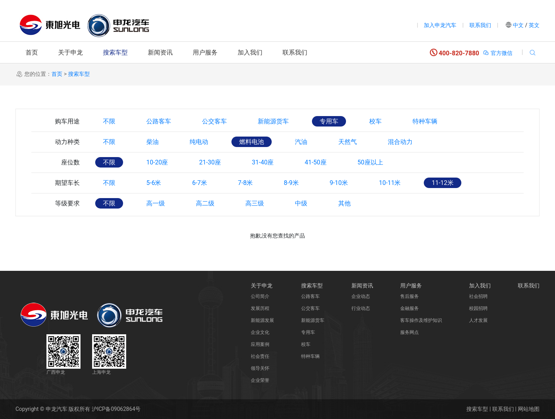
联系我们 (480, 25)
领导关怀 (260, 368)
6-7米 (199, 182)
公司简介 (260, 296)
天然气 (347, 141)
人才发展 (478, 320)
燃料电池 (251, 141)
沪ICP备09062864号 (116, 409)
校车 (375, 121)
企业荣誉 (260, 380)
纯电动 (199, 141)
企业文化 (260, 332)
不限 (109, 121)
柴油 (152, 141)
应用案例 (260, 344)
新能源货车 (273, 121)
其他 (344, 203)
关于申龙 (70, 52)
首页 (32, 52)
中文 (518, 25)
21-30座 (210, 162)
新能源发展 (262, 320)
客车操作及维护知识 (421, 320)
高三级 (254, 203)
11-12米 (442, 182)
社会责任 (260, 356)
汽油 (301, 141)
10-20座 (157, 162)
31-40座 (263, 162)
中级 (301, 203)
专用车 (329, 121)
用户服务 (205, 52)
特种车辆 (425, 121)
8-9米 (291, 182)
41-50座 (315, 162)
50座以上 (370, 162)
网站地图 (529, 409)
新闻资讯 (160, 52)
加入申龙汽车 (440, 25)
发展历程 (260, 308)
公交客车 (214, 121)
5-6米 (153, 182)
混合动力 (400, 141)
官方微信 (497, 53)
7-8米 (245, 182)
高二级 (205, 203)
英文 (534, 25)
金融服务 (409, 308)
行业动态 (360, 308)
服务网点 (409, 332)
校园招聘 (478, 308)
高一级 (155, 203)
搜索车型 (115, 52)
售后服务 (409, 296)
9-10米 (339, 182)
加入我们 (250, 52)
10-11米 (390, 182)
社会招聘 (478, 296)
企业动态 (360, 296)
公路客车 (158, 121)
